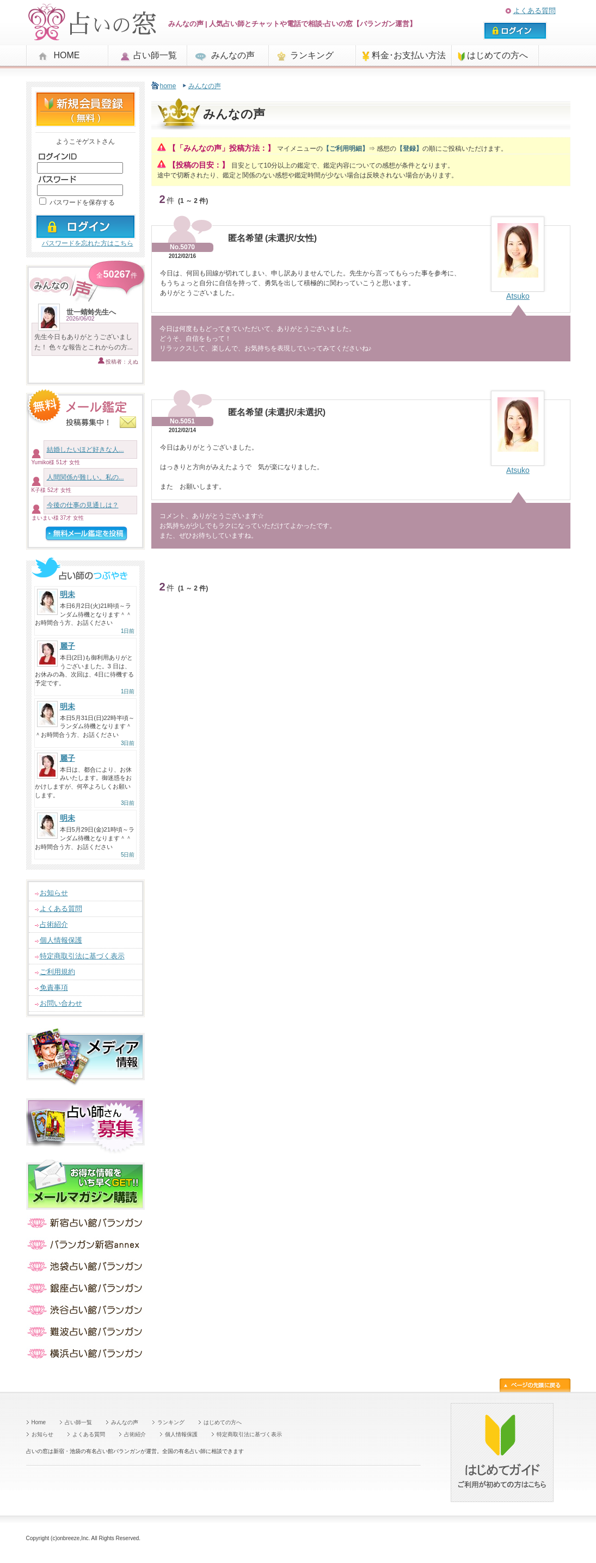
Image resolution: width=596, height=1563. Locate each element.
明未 (67, 594)
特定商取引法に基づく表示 (82, 956)
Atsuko (518, 296)
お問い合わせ (61, 1003)
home (168, 86)
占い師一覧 (155, 55)
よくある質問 (534, 11)
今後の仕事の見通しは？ (83, 505)
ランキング (312, 55)
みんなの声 (233, 55)
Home (39, 1422)
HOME (67, 55)
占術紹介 (54, 924)
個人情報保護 (61, 940)
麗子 (67, 646)
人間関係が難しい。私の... (85, 477)
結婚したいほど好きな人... (85, 449)
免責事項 (54, 987)
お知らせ (54, 893)
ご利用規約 (57, 972)
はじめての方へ (497, 55)
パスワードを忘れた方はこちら (87, 243)
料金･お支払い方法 (409, 55)
